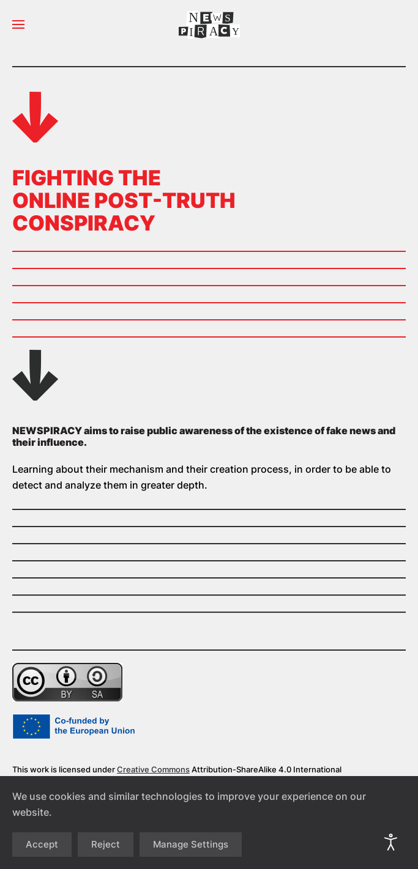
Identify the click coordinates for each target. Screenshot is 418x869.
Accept (42, 844)
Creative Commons (153, 769)
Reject (105, 844)
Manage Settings (190, 844)
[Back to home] (209, 24)
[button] (18, 24)
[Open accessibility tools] (391, 842)
